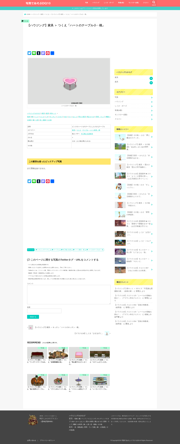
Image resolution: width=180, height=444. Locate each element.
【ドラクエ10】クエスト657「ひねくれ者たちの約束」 (131, 270)
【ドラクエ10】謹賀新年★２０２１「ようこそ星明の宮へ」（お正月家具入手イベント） (133, 176)
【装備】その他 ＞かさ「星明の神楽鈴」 (132, 214)
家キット (53, 113)
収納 (28, 117)
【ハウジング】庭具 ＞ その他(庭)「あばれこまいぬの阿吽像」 (132, 146)
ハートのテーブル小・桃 (95, 250)
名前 (28, 307)
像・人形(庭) (101, 427)
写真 (86, 2)
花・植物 (43, 120)
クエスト (146, 2)
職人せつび (91, 117)
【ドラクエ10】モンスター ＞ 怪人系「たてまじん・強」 (132, 252)
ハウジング (95, 2)
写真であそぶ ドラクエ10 (130, 440)
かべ (69, 117)
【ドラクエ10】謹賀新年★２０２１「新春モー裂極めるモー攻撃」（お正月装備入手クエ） (133, 223)
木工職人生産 (67, 250)
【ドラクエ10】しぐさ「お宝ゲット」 (133, 234)
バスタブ (60, 117)
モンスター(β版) (134, 2)
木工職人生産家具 (87, 134)
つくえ (42, 117)
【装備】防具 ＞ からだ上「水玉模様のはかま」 (132, 157)
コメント (30, 283)
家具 (43, 113)
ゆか (65, 117)
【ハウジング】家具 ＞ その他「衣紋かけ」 (132, 205)
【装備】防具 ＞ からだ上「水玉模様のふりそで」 (132, 196)
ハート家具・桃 (95, 130)
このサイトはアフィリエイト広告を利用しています (90, 8)
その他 (49, 120)
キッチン (53, 117)
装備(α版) (121, 2)
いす (47, 117)
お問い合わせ (31, 440)
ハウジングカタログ (34, 113)
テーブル (85, 130)
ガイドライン (145, 418)
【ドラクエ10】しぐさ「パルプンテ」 (133, 243)
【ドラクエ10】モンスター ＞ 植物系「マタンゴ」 (132, 261)
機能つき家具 (77, 424)
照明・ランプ (100, 117)
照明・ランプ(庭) (90, 427)
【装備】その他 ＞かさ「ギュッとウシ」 (132, 187)
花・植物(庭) (79, 427)
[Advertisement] (69, 41)
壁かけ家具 (82, 117)
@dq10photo (46, 421)
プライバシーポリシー (47, 440)
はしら (75, 117)
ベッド (36, 117)
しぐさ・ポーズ (109, 2)
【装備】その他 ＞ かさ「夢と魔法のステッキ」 (132, 137)
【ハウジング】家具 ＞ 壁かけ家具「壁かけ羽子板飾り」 (132, 166)
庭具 (47, 113)
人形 (37, 120)
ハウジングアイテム (43, 250)
